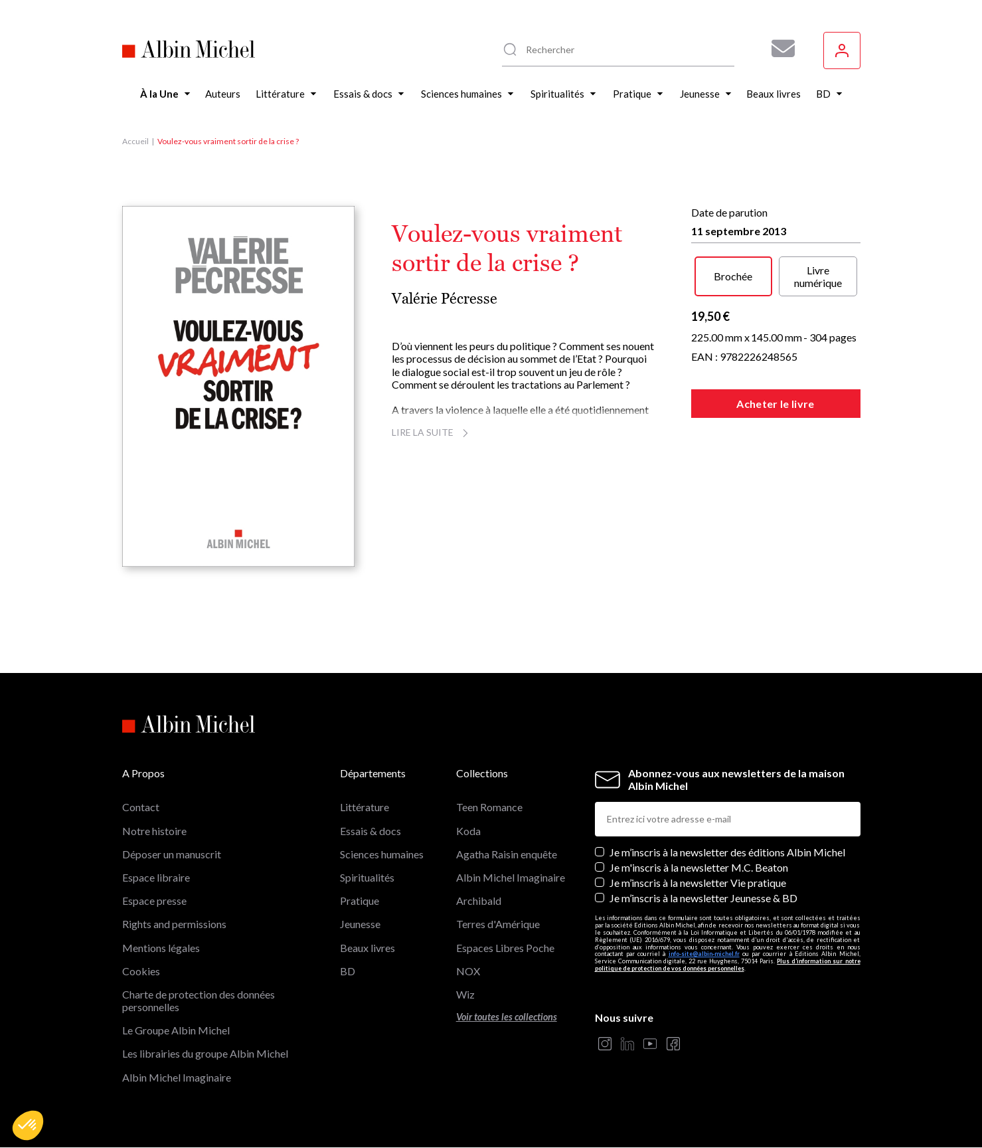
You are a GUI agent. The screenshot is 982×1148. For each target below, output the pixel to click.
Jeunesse (360, 923)
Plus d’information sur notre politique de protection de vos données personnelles (727, 964)
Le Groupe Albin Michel (176, 1030)
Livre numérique (818, 276)
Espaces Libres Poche (505, 947)
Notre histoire (154, 830)
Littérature (364, 807)
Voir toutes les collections (506, 1016)
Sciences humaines (382, 854)
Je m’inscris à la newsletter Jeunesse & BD (703, 898)
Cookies (141, 971)
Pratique (359, 900)
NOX (468, 971)
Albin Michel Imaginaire (176, 1077)
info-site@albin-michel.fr (704, 953)
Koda (468, 830)
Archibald (478, 900)
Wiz (465, 994)
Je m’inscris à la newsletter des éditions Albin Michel (727, 852)
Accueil (135, 141)
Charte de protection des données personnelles (198, 1000)
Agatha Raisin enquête (506, 854)
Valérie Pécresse (444, 299)
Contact (140, 807)
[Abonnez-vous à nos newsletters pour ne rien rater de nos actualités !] (778, 48)
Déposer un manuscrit (171, 854)
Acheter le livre (775, 403)
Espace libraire (156, 877)
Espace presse (154, 900)
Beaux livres (367, 947)
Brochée (733, 276)
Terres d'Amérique (498, 923)
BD (347, 971)
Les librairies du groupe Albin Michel (205, 1053)
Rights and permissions (174, 923)
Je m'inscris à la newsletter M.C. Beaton (699, 867)
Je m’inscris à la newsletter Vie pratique (698, 882)
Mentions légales (161, 947)
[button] (28, 1125)
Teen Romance (489, 807)
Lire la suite (432, 432)
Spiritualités (367, 877)
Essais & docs (370, 830)
